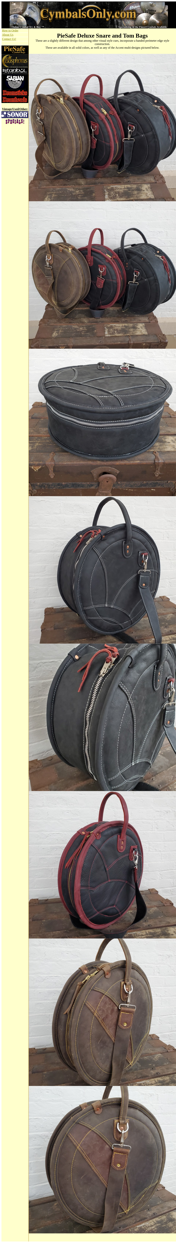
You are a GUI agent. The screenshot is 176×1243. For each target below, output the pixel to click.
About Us (7, 34)
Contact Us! (9, 39)
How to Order (10, 30)
